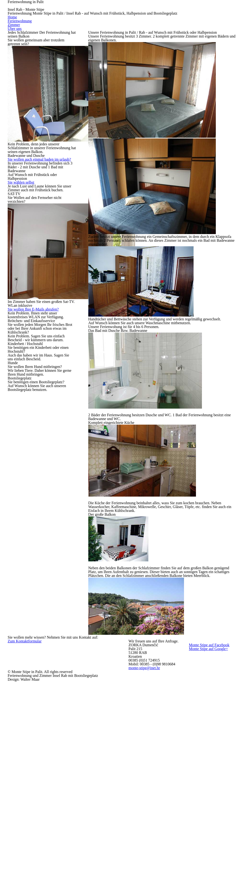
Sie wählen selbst (24, 176)
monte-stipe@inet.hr (156, 860)
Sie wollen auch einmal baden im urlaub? (37, 151)
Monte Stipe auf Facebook (212, 820)
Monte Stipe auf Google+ (212, 835)
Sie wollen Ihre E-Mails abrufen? (37, 261)
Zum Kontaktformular (37, 807)
